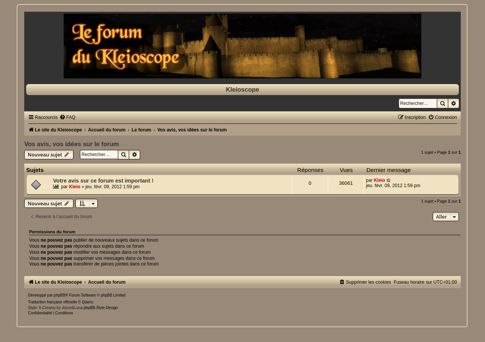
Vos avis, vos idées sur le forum (71, 144)
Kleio (74, 186)
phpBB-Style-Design (101, 308)
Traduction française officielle (52, 302)
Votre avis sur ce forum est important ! (103, 181)
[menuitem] (67, 117)
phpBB (59, 295)
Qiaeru (87, 302)
